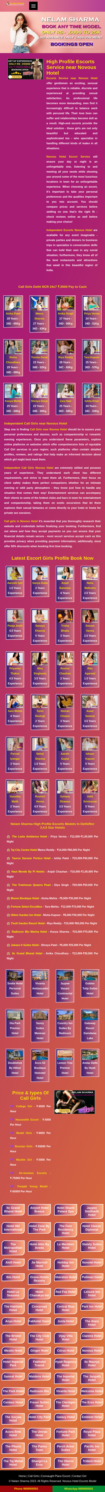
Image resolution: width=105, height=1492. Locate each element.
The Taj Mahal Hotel (13, 1462)
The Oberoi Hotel (66, 1462)
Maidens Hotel (39, 1376)
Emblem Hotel (92, 1417)
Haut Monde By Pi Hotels (27, 871)
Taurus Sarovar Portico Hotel (31, 858)
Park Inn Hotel (92, 1306)
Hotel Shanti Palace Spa (65, 1209)
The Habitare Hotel (13, 1308)
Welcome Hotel (92, 1391)
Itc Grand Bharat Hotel (27, 953)
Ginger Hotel (39, 1350)
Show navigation (33, 6)
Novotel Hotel (92, 1262)
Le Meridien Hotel (65, 1246)
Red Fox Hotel (66, 1292)
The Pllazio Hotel (13, 1448)
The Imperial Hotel (65, 1378)
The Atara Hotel (92, 1323)
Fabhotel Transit (39, 1363)
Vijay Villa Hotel (66, 1337)
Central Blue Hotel (65, 1308)
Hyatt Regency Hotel (65, 1363)
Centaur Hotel (13, 1402)
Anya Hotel (13, 1321)
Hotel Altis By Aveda (39, 1246)
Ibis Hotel (13, 1277)
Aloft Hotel (13, 1262)
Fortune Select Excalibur (26, 906)
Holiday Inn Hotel (66, 1264)
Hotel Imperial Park (13, 1363)
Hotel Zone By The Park (39, 1227)
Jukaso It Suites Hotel (25, 945)
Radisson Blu (39, 1391)
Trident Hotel (92, 1461)
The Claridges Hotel (66, 1404)
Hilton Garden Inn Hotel (26, 915)
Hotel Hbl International (13, 1227)
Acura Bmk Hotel (13, 1433)
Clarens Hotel (92, 1336)
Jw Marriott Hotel (39, 1264)
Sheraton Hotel (65, 1277)
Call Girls (34, 1476)
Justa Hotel (66, 1321)
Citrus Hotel (65, 1350)
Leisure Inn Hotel (92, 1293)
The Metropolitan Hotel (13, 1248)
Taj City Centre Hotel (24, 849)
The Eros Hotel (91, 1402)
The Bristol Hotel (13, 1337)
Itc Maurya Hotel (91, 1363)
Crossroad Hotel (39, 1308)
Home (23, 1476)
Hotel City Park (39, 1417)
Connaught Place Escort (55, 1476)
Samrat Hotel (13, 1376)
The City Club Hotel (39, 1337)
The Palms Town (39, 1448)
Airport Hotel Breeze (39, 1209)
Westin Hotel (13, 1350)
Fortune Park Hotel (65, 1433)
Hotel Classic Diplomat (91, 1227)
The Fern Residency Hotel (65, 1229)
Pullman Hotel (92, 1277)
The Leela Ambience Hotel (29, 836)
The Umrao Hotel (39, 1433)
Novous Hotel (92, 1350)
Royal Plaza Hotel (92, 1433)
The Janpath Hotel (92, 1378)
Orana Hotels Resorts (39, 1278)
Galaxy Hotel (66, 1417)
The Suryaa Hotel (13, 1418)
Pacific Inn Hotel (91, 1448)
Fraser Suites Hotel (39, 1404)
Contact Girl (79, 1476)
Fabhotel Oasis (39, 1321)
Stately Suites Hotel (92, 1246)
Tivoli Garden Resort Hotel (28, 923)
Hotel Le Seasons (13, 1293)
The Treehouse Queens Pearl (31, 885)
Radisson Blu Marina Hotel (29, 931)
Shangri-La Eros (39, 1462)
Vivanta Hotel (65, 1391)
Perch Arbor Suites (65, 1448)
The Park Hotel (13, 1391)
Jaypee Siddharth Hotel (92, 1211)
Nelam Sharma (20, 1481)
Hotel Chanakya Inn (39, 1293)
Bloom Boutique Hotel (25, 898)
